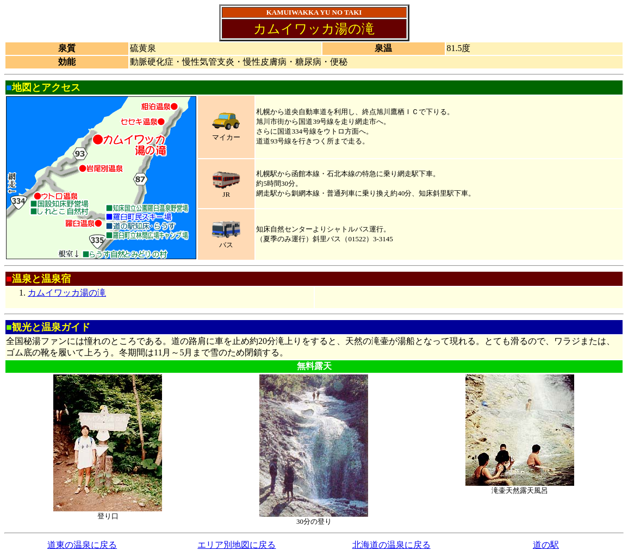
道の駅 (546, 544)
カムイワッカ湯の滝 (67, 292)
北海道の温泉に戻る (391, 544)
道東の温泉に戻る (82, 544)
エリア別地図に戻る (236, 544)
